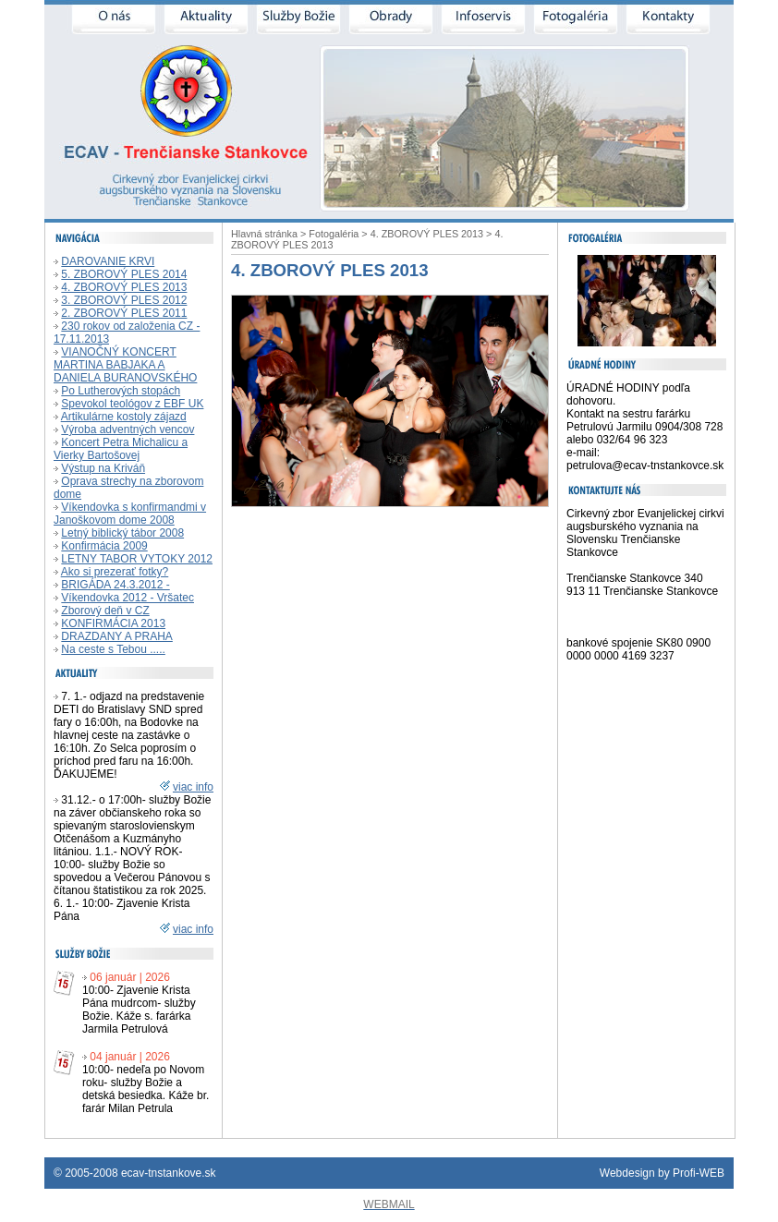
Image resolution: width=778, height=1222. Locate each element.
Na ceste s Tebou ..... (113, 649)
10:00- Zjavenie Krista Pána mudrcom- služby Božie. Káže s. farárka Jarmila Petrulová (139, 1009)
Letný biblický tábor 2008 (122, 532)
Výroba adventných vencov (127, 429)
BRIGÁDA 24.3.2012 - (115, 584)
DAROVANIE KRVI (107, 261)
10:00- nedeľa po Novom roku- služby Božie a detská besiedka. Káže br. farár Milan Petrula (145, 1089)
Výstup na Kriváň (103, 468)
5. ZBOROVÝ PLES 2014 (124, 274)
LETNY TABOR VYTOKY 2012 (137, 558)
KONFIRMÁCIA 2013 (113, 623)
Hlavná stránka (264, 233)
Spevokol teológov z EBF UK (132, 403)
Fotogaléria (334, 233)
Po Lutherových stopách (120, 390)
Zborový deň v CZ (105, 610)
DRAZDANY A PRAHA (116, 636)
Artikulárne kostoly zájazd (124, 416)
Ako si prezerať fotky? (115, 571)
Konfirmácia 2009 (104, 545)
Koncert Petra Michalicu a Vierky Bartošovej (121, 449)
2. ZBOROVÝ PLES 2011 (124, 313)
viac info (193, 786)
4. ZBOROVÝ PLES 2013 (124, 287)
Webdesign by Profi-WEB (662, 1173)
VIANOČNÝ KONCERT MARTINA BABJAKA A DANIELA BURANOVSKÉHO (125, 364)
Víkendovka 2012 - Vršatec (127, 597)
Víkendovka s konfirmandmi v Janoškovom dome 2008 (130, 513)
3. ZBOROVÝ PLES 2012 (124, 300)
